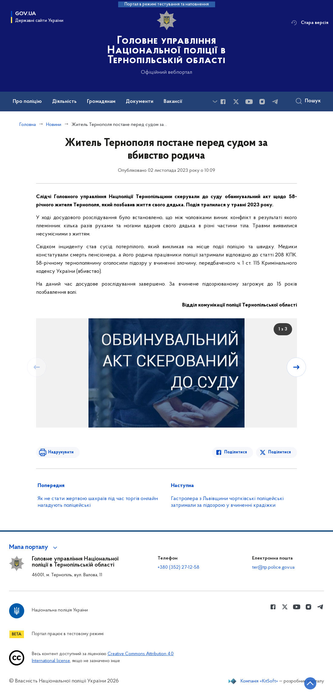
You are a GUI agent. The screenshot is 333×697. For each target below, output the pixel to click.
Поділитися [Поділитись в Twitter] (279, 452)
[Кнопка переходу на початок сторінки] (310, 683)
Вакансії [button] (173, 101)
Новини (53, 124)
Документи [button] (139, 101)
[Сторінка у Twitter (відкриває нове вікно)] (236, 101)
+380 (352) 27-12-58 (178, 567)
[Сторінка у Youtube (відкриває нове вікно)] (249, 101)
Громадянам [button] (101, 101)
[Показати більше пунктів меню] (214, 101)
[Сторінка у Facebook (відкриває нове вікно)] (223, 101)
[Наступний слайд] (296, 367)
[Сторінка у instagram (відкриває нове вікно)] (262, 101)
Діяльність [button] (64, 101)
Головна (27, 124)
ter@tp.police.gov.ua (273, 567)
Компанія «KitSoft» (259, 681)
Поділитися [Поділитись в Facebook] (235, 452)
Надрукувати (61, 452)
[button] (34, 547)
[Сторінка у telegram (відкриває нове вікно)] (275, 101)
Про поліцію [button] (27, 101)
